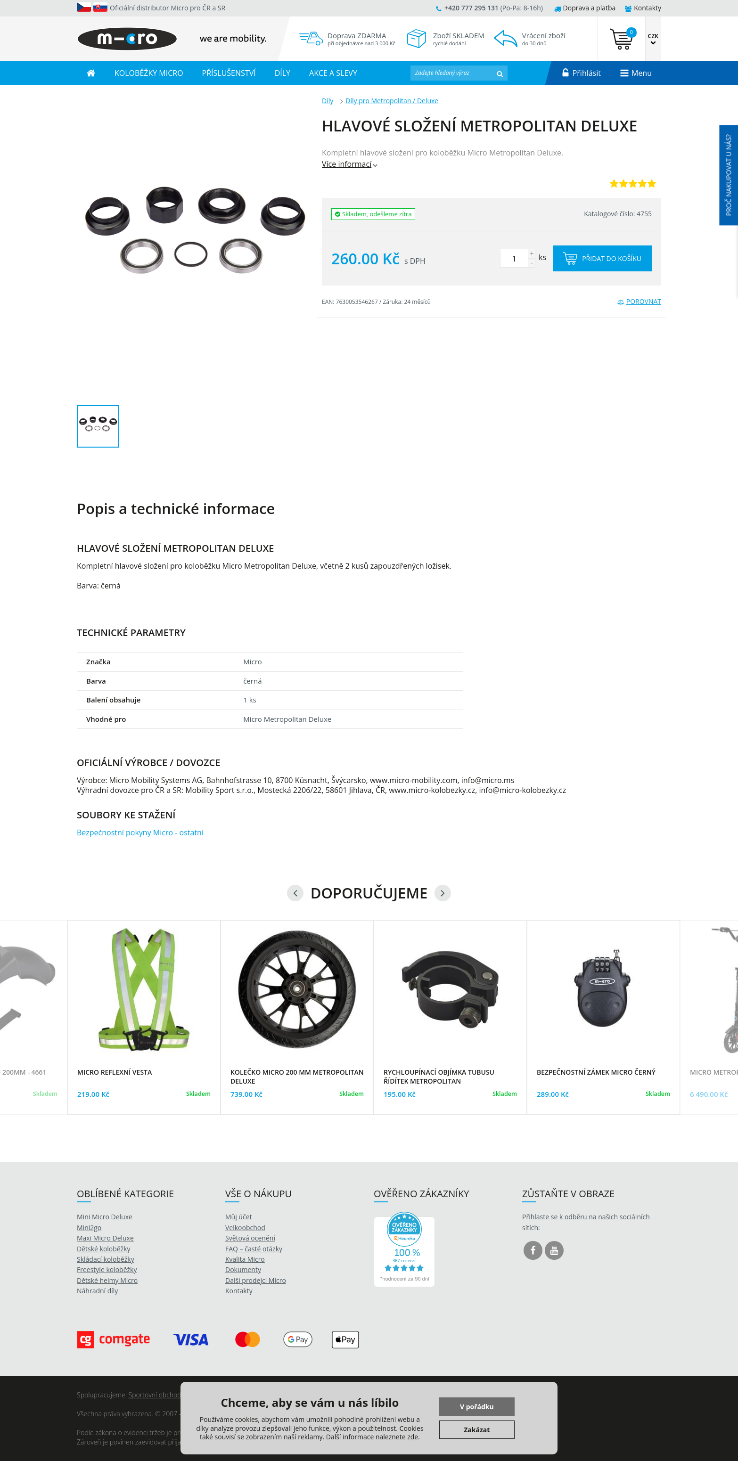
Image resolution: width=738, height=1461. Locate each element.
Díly (327, 100)
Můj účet (238, 1216)
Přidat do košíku (602, 258)
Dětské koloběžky (104, 1248)
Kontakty (643, 7)
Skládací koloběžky (105, 1259)
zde (412, 1436)
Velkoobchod (245, 1227)
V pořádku (477, 1406)
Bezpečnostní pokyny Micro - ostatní (140, 832)
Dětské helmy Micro (107, 1280)
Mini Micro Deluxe (104, 1216)
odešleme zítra (391, 214)
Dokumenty (243, 1269)
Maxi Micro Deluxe (105, 1237)
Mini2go (89, 1227)
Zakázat (477, 1429)
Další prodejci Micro (255, 1280)
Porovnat (639, 301)
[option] (144, 1029)
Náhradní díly (97, 1290)
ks (523, 257)
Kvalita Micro (245, 1259)
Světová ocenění (250, 1237)
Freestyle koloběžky (107, 1269)
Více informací (350, 164)
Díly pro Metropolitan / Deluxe (391, 100)
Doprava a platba (585, 7)
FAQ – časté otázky (253, 1248)
